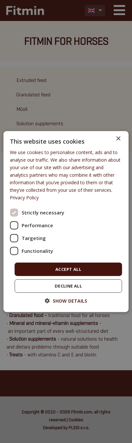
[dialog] (66, 221)
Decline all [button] (68, 286)
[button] (66, 301)
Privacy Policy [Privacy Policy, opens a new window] (24, 197)
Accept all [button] (68, 269)
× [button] (118, 138)
